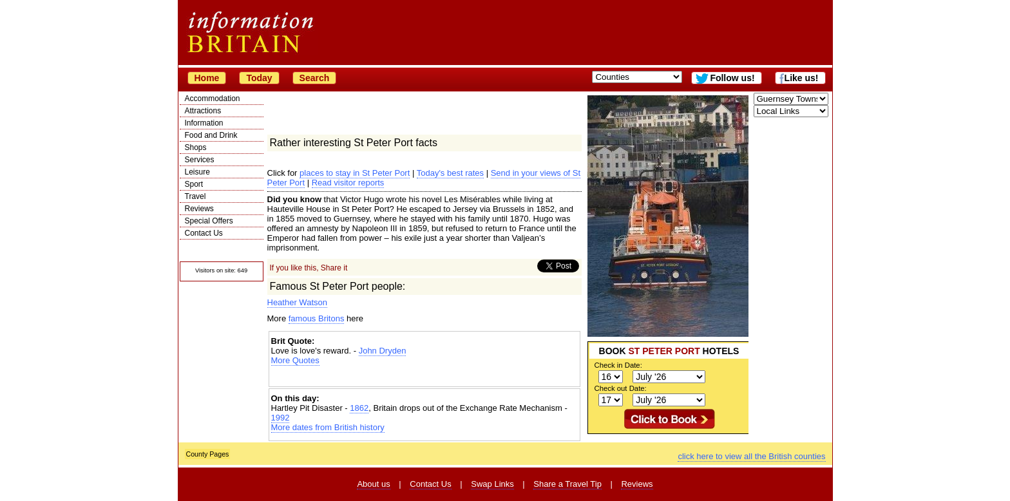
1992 (280, 417)
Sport (194, 184)
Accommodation (212, 98)
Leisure (197, 171)
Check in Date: (618, 365)
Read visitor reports (348, 182)
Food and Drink (211, 135)
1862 (359, 408)
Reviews (199, 208)
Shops (196, 147)
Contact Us (204, 233)
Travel (195, 196)
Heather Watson (297, 302)
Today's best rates (450, 173)
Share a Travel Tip (567, 484)
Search (315, 78)
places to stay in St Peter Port (355, 173)
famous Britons (317, 318)
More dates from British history (328, 427)
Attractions (203, 110)
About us (373, 484)
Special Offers (209, 220)
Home (207, 78)
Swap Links (492, 484)
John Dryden (382, 350)
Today (259, 78)
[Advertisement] (424, 376)
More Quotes (295, 360)
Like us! (802, 78)
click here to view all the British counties (751, 456)
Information (204, 123)
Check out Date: (621, 388)
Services (199, 159)
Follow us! (732, 78)
